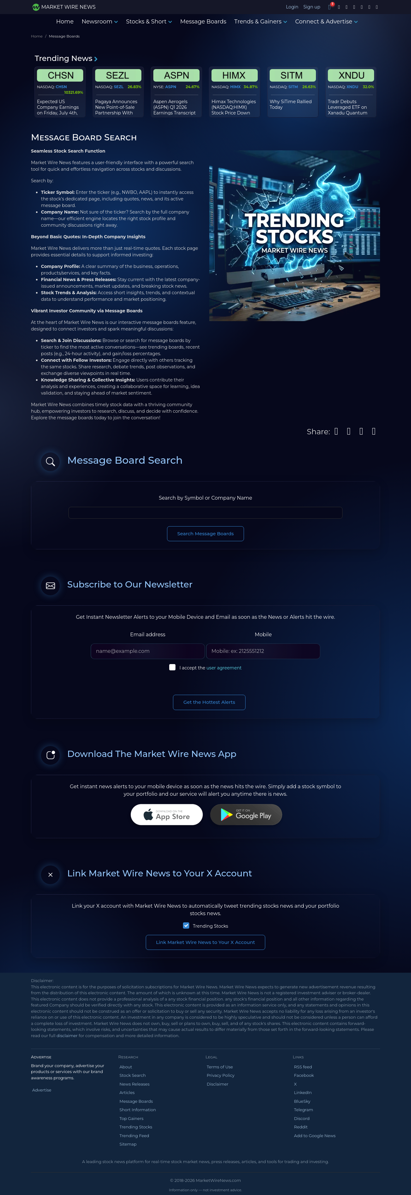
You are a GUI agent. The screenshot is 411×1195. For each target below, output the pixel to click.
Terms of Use (220, 1066)
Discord (302, 1118)
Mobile (263, 635)
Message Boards (203, 21)
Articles (126, 1092)
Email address (147, 635)
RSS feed (303, 1066)
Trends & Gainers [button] (260, 21)
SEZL (119, 86)
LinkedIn (303, 1092)
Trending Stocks (210, 926)
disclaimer (67, 1035)
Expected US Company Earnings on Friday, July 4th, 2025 (58, 110)
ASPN (170, 86)
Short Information (137, 1109)
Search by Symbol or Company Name (205, 498)
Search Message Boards (205, 534)
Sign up (311, 7)
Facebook (304, 1075)
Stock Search (132, 1075)
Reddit (301, 1126)
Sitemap (128, 1144)
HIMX (235, 86)
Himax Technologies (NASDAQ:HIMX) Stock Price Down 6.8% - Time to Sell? (233, 110)
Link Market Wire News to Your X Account (205, 942)
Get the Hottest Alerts (209, 702)
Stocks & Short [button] (149, 21)
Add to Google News (315, 1135)
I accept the (211, 668)
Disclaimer (217, 1084)
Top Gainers (131, 1118)
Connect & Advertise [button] (326, 21)
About (125, 1066)
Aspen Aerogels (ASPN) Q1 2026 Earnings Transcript (174, 107)
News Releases (134, 1084)
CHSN (61, 86)
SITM (293, 86)
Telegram (303, 1109)
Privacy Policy (220, 1075)
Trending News (66, 58)
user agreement (224, 668)
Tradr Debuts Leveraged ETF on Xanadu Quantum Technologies (347, 110)
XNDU (352, 86)
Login (292, 7)
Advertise (41, 1089)
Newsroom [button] (100, 21)
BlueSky (302, 1101)
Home (65, 21)
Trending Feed (134, 1135)
